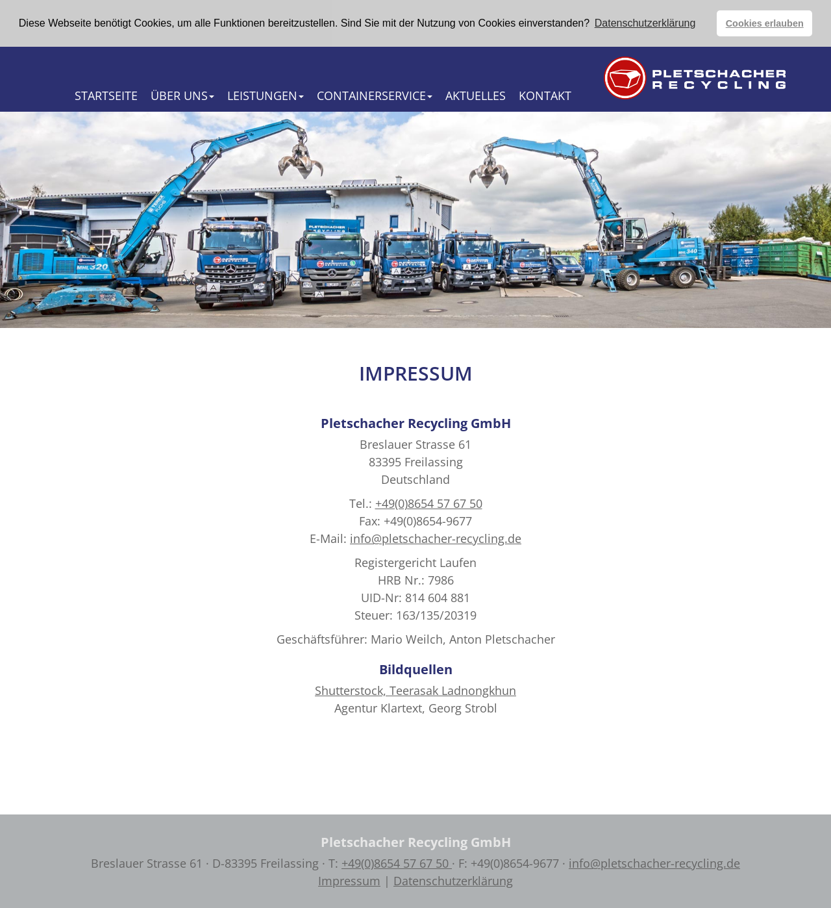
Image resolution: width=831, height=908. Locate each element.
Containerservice (374, 95)
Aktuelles (475, 95)
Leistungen (265, 95)
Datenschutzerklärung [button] (645, 23)
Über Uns (182, 95)
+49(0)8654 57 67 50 (428, 503)
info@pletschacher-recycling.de (435, 538)
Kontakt (545, 95)
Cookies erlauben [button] (765, 23)
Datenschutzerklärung (453, 880)
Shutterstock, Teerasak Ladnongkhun (415, 690)
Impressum (349, 880)
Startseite (106, 95)
